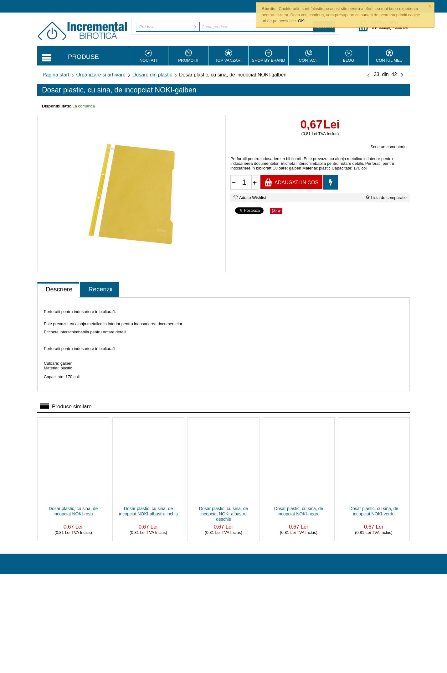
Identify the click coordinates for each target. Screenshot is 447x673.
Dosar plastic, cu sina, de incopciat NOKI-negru (298, 511)
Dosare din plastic (152, 74)
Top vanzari (228, 56)
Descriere (59, 289)
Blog (349, 56)
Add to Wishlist (250, 197)
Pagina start (56, 74)
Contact (308, 56)
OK (301, 20)
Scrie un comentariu (388, 146)
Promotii (188, 56)
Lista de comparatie (386, 197)
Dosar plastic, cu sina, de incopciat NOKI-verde (373, 511)
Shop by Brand (268, 56)
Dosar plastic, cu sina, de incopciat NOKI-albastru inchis (148, 511)
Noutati (148, 56)
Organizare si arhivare (100, 74)
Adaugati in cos (291, 182)
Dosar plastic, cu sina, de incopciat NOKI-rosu (73, 511)
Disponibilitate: (56, 106)
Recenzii (101, 289)
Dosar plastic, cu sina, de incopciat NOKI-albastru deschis (223, 514)
